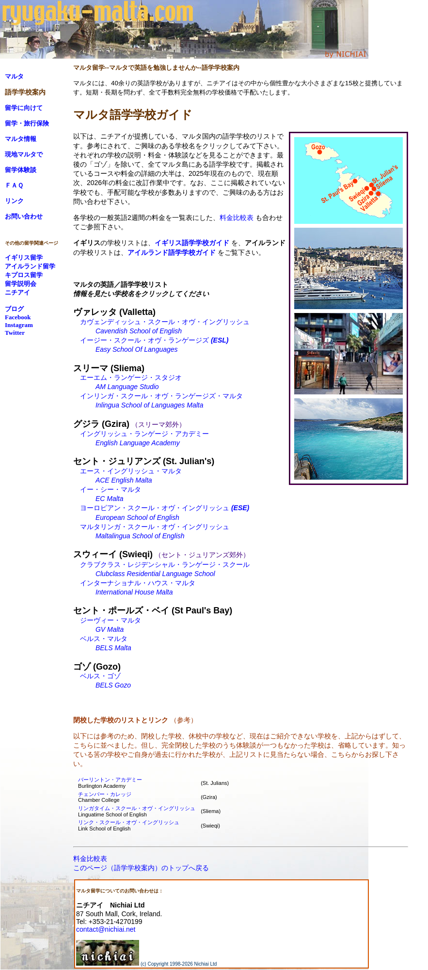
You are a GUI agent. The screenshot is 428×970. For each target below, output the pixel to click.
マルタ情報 (20, 138)
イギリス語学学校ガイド (192, 243)
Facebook (18, 317)
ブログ (14, 309)
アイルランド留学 (30, 266)
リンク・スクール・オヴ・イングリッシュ (128, 822)
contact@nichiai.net (105, 929)
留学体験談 (20, 169)
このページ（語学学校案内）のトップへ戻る (141, 868)
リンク (14, 200)
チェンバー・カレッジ (104, 794)
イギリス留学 (24, 257)
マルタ (14, 76)
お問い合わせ (24, 216)
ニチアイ (17, 292)
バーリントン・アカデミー (110, 779)
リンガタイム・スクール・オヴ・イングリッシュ (136, 808)
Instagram (19, 325)
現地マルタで (24, 154)
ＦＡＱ (14, 185)
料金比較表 (237, 217)
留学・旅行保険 (27, 123)
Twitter (15, 332)
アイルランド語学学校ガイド (171, 252)
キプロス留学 (24, 275)
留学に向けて (24, 107)
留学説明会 (20, 283)
